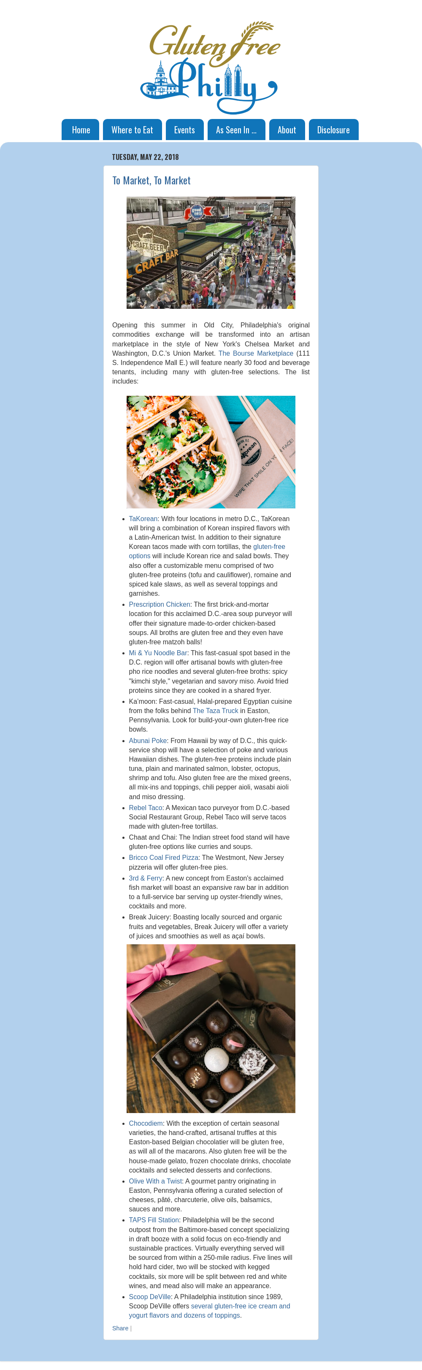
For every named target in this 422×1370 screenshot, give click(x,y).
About (287, 129)
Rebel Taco (145, 807)
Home (81, 129)
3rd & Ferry (145, 878)
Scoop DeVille (150, 1296)
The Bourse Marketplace (256, 353)
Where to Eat (132, 129)
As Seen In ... (236, 129)
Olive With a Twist (155, 1181)
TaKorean (143, 518)
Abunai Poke (148, 740)
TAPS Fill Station (154, 1220)
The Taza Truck (215, 710)
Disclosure (333, 129)
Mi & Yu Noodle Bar (158, 653)
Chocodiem (146, 1123)
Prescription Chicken (159, 604)
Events (184, 129)
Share (120, 1328)
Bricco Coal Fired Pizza (164, 857)
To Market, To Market (151, 179)
